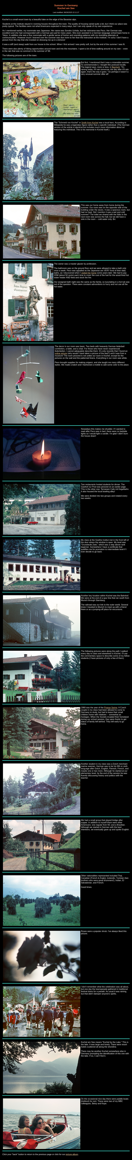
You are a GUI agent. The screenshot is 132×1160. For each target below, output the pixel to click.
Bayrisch (116, 67)
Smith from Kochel (89, 123)
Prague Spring (110, 708)
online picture (61, 353)
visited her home (88, 273)
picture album (72, 1154)
